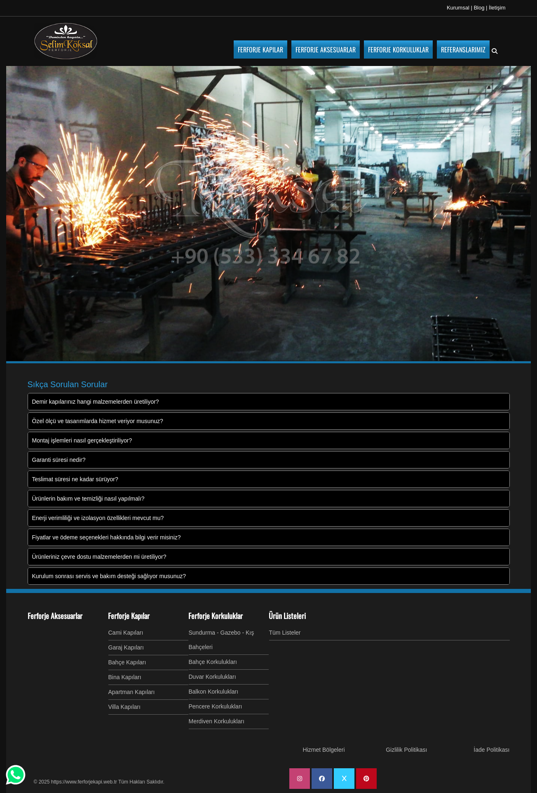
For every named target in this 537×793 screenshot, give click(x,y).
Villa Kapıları (124, 707)
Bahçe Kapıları (127, 662)
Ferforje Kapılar (129, 615)
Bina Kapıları (124, 677)
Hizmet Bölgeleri (324, 749)
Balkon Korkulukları (214, 691)
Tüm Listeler (285, 632)
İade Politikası (491, 749)
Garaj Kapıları (126, 647)
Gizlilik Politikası (406, 749)
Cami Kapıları (125, 632)
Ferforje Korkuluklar (215, 615)
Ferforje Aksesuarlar (55, 615)
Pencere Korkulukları (215, 706)
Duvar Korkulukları (212, 676)
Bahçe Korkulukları (213, 662)
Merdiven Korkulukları (216, 721)
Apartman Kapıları (131, 692)
